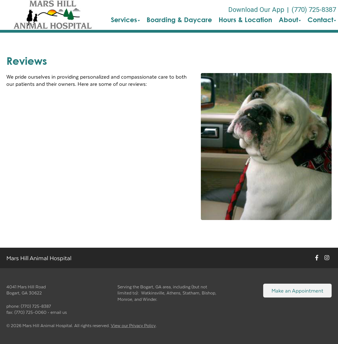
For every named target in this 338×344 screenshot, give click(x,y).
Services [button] (125, 20)
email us (58, 312)
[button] (52, 15)
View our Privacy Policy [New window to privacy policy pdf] (133, 325)
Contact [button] (322, 20)
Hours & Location (245, 20)
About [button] (290, 20)
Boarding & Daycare (179, 20)
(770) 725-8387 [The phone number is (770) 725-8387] (313, 10)
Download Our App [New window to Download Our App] (256, 10)
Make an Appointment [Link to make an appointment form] (297, 290)
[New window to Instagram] (327, 257)
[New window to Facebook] (317, 257)
